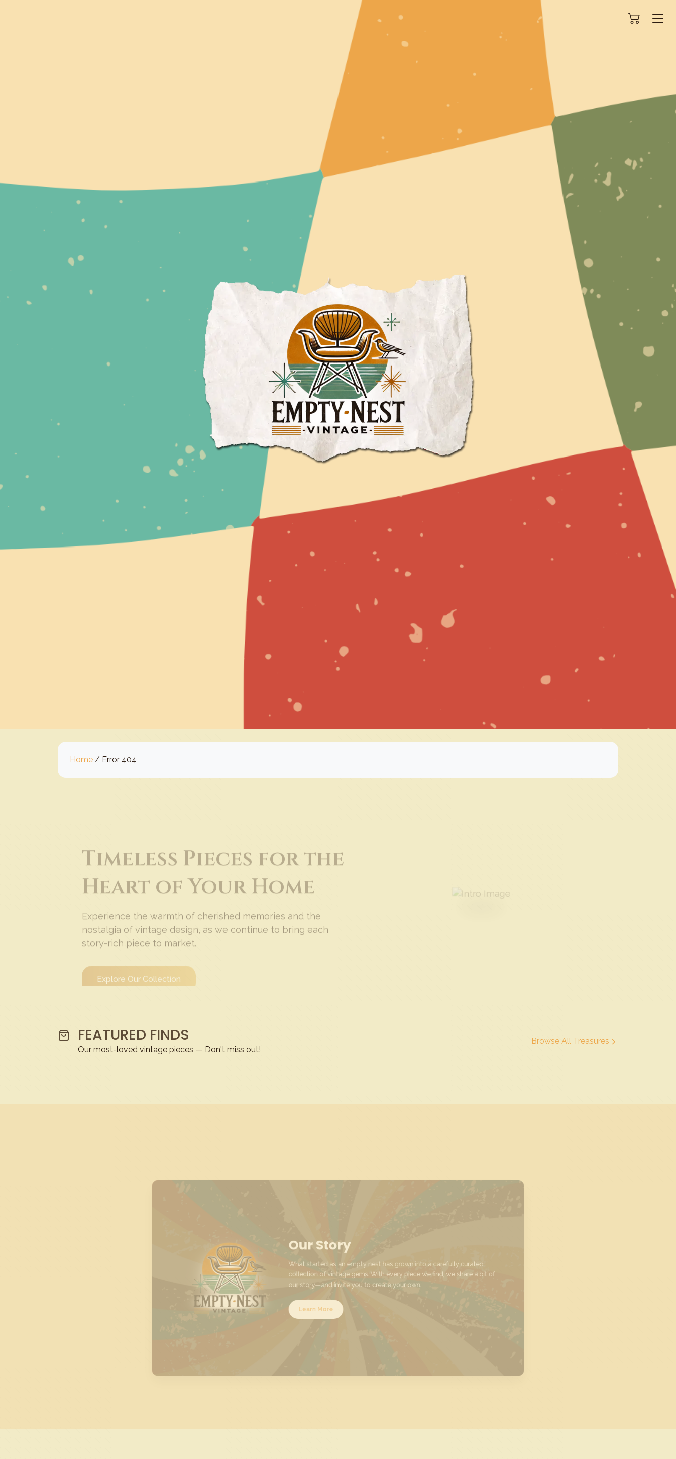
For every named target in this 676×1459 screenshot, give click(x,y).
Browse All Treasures (574, 1041)
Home (81, 759)
